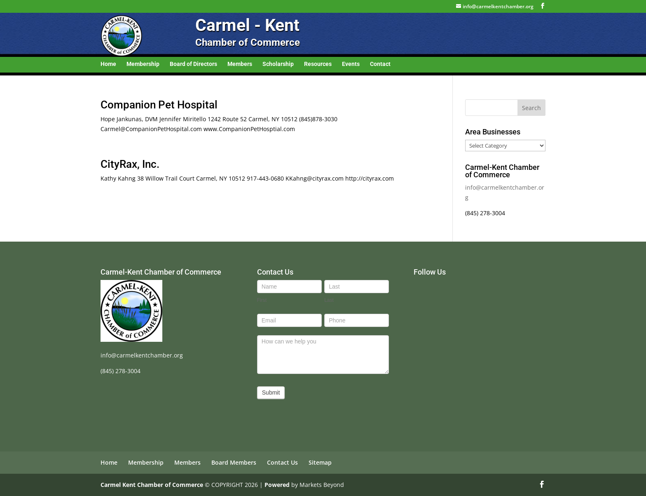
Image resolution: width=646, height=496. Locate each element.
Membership (142, 64)
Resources (318, 64)
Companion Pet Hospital (159, 105)
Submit (271, 392)
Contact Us (282, 462)
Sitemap (320, 462)
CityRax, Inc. (130, 164)
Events (351, 64)
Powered (277, 485)
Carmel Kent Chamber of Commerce (152, 485)
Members (239, 64)
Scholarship (278, 64)
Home (108, 64)
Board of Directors (193, 64)
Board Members (233, 462)
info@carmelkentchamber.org (142, 355)
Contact (380, 64)
